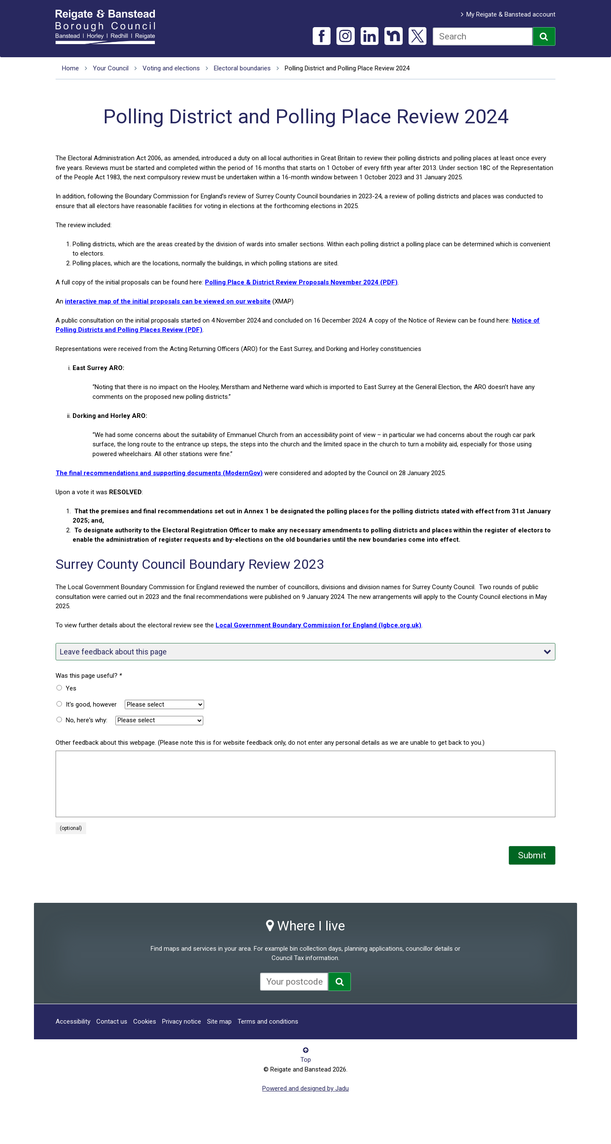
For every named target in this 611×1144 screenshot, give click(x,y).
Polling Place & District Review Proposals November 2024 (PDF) (301, 282)
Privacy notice (181, 1021)
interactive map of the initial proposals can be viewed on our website (168, 301)
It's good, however (91, 704)
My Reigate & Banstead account (510, 14)
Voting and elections (171, 68)
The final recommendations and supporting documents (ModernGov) (159, 473)
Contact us (111, 1021)
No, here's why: (86, 720)
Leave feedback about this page (305, 651)
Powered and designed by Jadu (305, 1088)
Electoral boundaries (242, 68)
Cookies (144, 1021)
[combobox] (483, 36)
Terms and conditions (268, 1021)
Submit (532, 855)
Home (70, 68)
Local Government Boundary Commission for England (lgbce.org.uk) (318, 625)
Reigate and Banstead (109, 26)
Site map (219, 1021)
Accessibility (73, 1021)
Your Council (111, 68)
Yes (71, 688)
